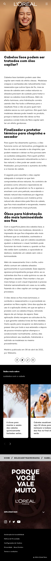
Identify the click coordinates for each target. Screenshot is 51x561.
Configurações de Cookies (13, 543)
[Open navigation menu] (47, 4)
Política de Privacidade (12, 539)
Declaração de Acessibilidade (14, 534)
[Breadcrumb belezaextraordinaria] (27, 458)
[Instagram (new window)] (5, 521)
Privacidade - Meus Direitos (13, 547)
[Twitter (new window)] (14, 522)
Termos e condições (11, 551)
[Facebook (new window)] (9, 522)
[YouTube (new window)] (18, 522)
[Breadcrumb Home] (7, 458)
